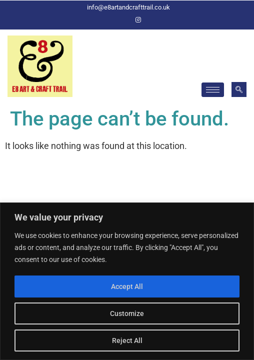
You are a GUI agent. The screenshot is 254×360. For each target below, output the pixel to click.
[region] (127, 281)
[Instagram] (138, 20)
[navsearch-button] (239, 89)
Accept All (127, 286)
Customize (127, 314)
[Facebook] (121, 20)
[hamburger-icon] (213, 89)
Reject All (127, 340)
